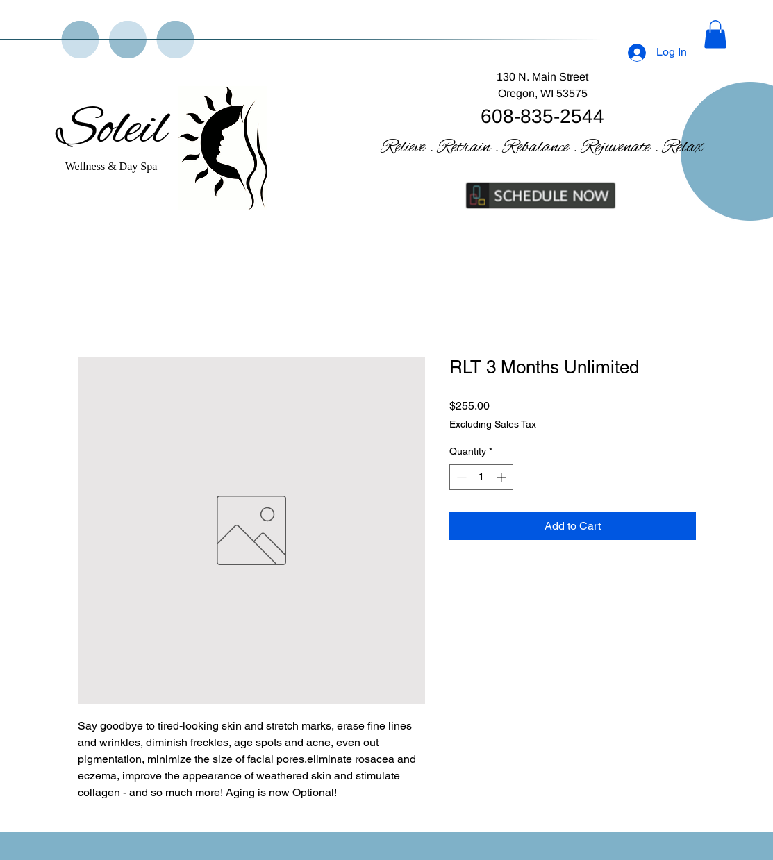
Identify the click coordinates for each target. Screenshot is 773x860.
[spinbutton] (481, 477)
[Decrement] (460, 477)
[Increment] (502, 477)
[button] (715, 34)
